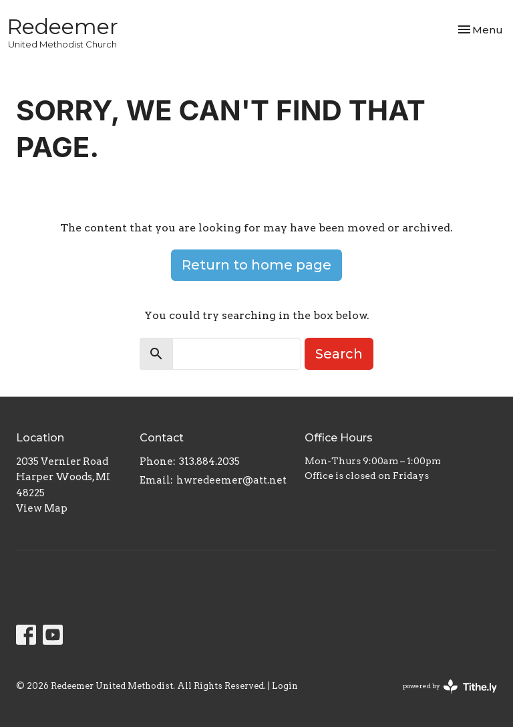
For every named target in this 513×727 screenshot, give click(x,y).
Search (339, 354)
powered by (450, 686)
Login (285, 686)
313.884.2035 (209, 461)
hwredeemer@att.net (231, 480)
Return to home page (256, 265)
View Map (41, 508)
